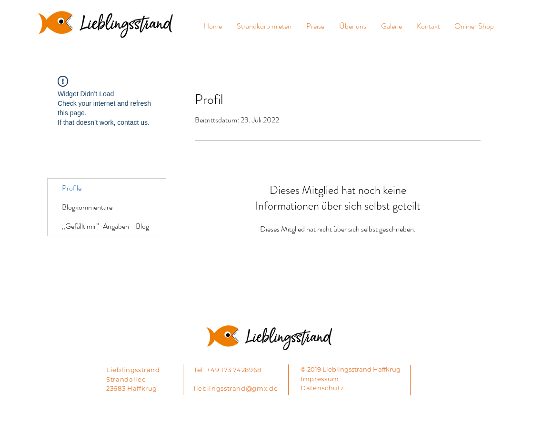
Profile (71, 187)
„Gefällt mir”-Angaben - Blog (105, 226)
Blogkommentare (87, 207)
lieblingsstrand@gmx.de (236, 388)
